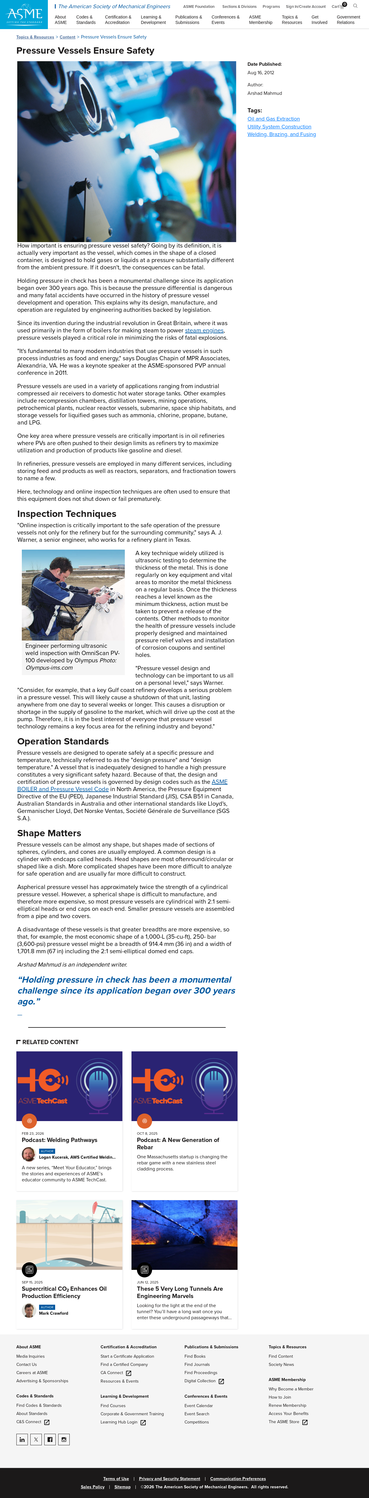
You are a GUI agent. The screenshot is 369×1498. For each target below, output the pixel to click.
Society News (281, 1364)
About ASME (28, 1347)
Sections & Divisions (239, 6)
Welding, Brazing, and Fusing (282, 134)
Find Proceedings (201, 1372)
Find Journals (197, 1364)
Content (67, 37)
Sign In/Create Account (306, 6)
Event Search (196, 1413)
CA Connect (116, 1372)
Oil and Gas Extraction (274, 118)
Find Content (281, 1356)
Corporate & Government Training (132, 1413)
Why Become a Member (291, 1389)
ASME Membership (287, 1379)
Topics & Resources (35, 37)
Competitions (196, 1422)
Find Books (195, 1356)
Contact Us (26, 1364)
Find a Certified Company (124, 1364)
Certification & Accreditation (129, 1347)
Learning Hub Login (123, 1422)
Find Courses (113, 1405)
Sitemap (123, 1487)
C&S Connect (32, 1421)
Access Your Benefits (289, 1413)
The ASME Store (288, 1421)
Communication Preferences (238, 1479)
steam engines (204, 330)
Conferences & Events (206, 1396)
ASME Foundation (198, 6)
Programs (271, 6)
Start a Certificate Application (127, 1356)
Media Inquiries (30, 1356)
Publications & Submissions (211, 1347)
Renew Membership (287, 1405)
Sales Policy (93, 1487)
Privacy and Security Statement (169, 1479)
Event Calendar (198, 1405)
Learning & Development (125, 1396)
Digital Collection (204, 1380)
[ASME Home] (24, 14)
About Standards (32, 1413)
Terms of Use (116, 1479)
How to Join (280, 1397)
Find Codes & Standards (39, 1405)
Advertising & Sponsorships (42, 1380)
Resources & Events (120, 1381)
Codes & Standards (35, 1396)
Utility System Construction (279, 126)
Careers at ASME (32, 1372)
